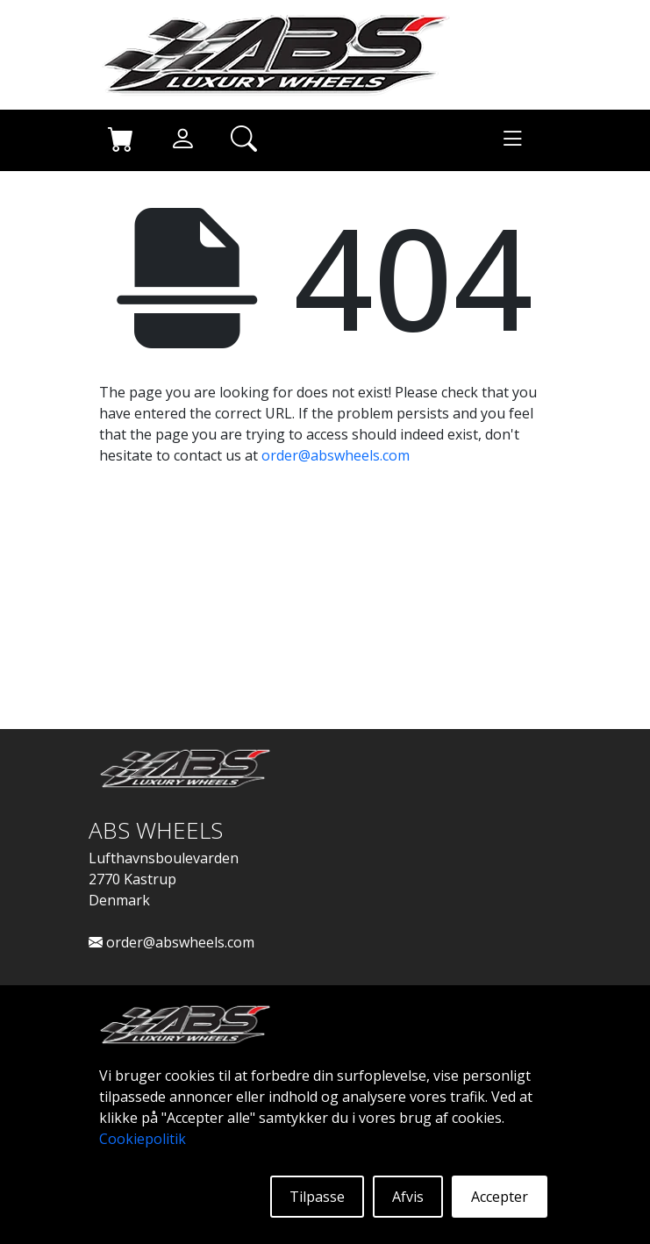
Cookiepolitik (142, 1138)
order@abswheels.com (335, 455)
